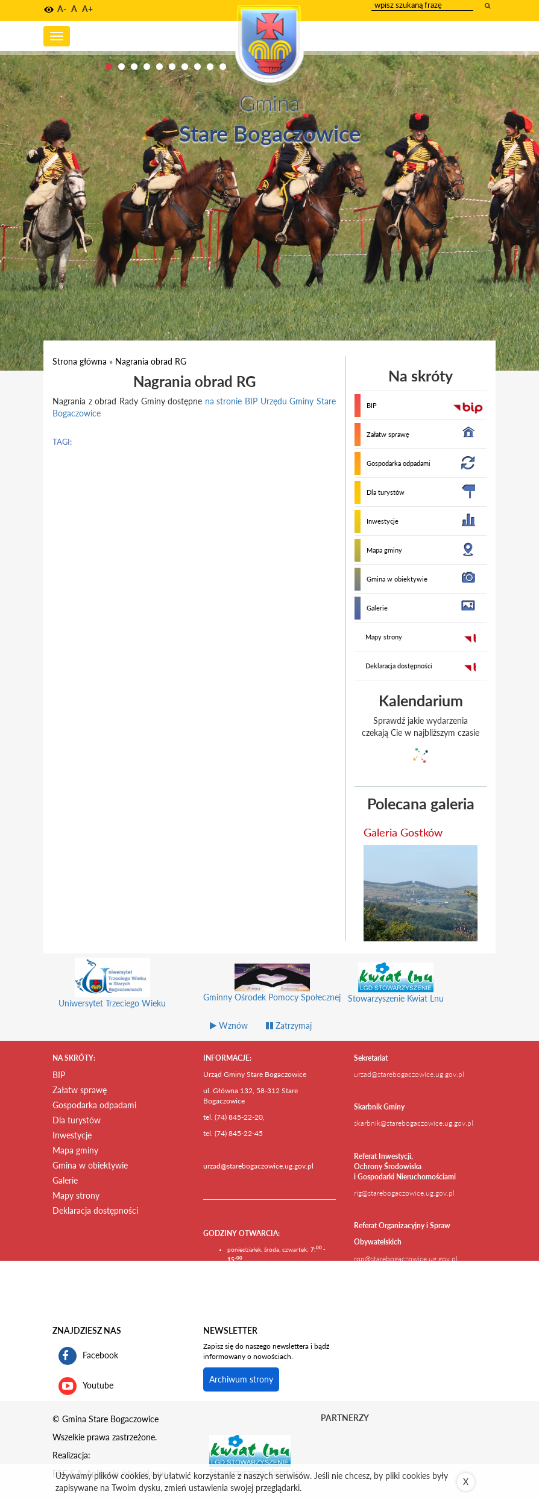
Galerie (377, 608)
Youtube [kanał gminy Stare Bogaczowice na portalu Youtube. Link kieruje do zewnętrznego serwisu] (85, 1386)
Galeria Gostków (403, 832)
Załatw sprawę (388, 434)
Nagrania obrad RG (150, 361)
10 (222, 66)
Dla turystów (386, 492)
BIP (372, 405)
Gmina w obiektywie (397, 579)
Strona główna (79, 361)
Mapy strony (383, 637)
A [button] (74, 9)
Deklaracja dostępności (398, 666)
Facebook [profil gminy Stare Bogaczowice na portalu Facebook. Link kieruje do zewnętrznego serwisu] (88, 1356)
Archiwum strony (241, 1379)
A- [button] (61, 9)
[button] (48, 9)
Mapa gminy (384, 550)
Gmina (269, 102)
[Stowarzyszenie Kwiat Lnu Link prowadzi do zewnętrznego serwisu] (250, 1450)
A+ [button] (87, 9)
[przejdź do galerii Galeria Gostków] (421, 893)
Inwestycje (383, 521)
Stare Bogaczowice (270, 133)
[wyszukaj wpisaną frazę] (488, 5)
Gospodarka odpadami (398, 463)
